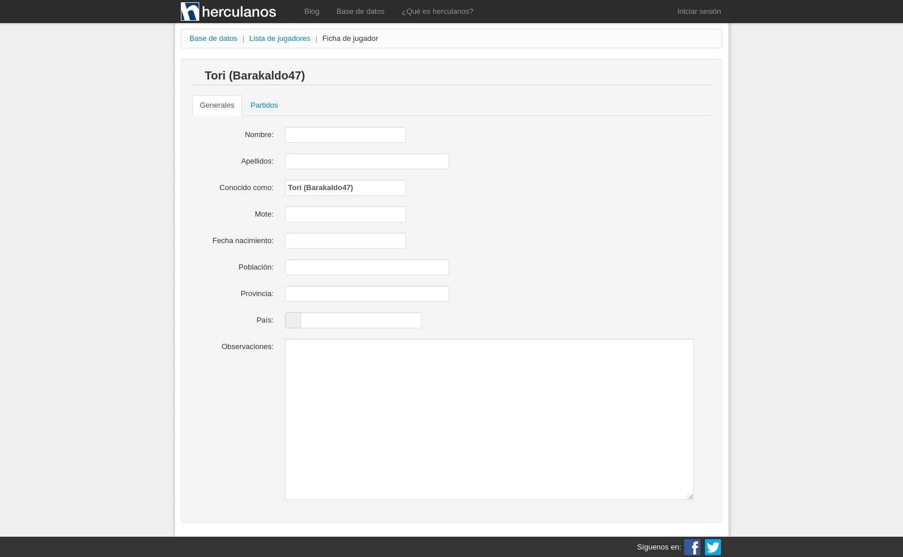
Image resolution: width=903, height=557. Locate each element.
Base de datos (361, 11)
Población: (256, 267)
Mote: (264, 214)
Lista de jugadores (279, 38)
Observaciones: (248, 346)
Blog (312, 11)
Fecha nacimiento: (243, 240)
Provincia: (257, 293)
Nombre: (259, 134)
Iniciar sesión (699, 11)
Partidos (264, 105)
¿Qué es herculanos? (437, 11)
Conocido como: (246, 187)
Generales (217, 105)
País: (265, 320)
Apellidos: (257, 161)
